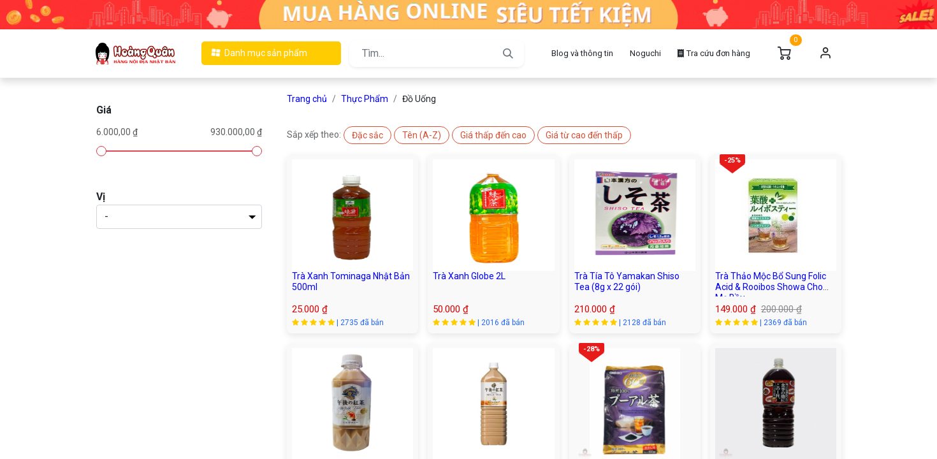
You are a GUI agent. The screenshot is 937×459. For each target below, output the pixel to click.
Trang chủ (307, 99)
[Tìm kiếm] (508, 53)
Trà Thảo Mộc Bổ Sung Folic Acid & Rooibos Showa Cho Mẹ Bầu (770, 287)
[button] (367, 135)
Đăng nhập (825, 53)
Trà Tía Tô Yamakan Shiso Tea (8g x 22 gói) (626, 281)
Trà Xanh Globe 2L (469, 276)
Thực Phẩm (364, 99)
